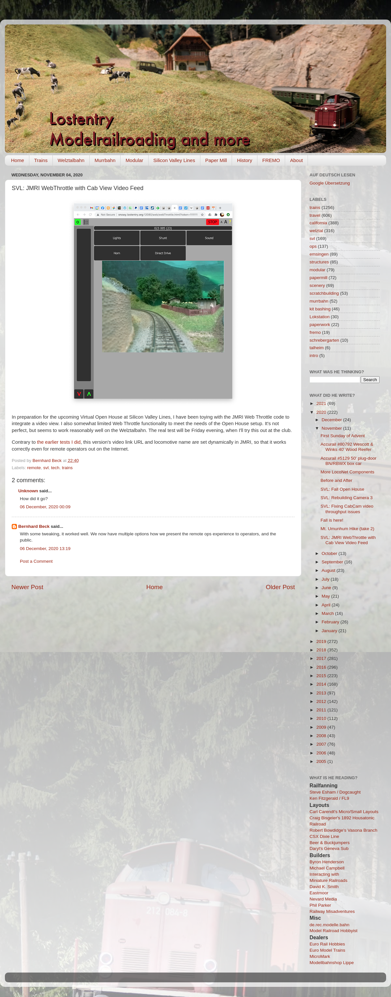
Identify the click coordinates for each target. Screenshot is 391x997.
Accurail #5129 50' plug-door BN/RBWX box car (348, 461)
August (329, 570)
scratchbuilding (324, 293)
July (326, 579)
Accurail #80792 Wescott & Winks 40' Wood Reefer (347, 447)
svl (46, 467)
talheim (317, 347)
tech (55, 467)
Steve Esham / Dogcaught (335, 792)
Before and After (337, 480)
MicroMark (320, 956)
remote (34, 467)
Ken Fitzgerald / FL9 (329, 798)
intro (314, 355)
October (330, 553)
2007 (321, 744)
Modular (134, 160)
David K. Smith (324, 886)
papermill (318, 277)
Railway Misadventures (332, 911)
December (332, 419)
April (327, 605)
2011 (321, 709)
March (328, 613)
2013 (321, 693)
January (330, 630)
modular (318, 269)
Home (17, 160)
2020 (321, 412)
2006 (321, 753)
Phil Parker (320, 905)
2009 (321, 727)
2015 (321, 675)
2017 (321, 658)
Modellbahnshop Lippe (332, 962)
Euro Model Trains (327, 950)
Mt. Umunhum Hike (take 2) (347, 528)
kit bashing (320, 308)
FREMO (271, 160)
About (296, 160)
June (327, 587)
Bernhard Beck (34, 526)
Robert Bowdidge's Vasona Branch (343, 830)
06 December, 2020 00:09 (45, 506)
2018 (321, 649)
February (331, 621)
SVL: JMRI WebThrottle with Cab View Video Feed (348, 540)
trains (67, 467)
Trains (41, 160)
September (333, 561)
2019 (321, 641)
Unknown (28, 490)
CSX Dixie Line (324, 836)
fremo (315, 332)
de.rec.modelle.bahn (329, 924)
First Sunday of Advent (343, 435)
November (332, 428)
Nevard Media (323, 899)
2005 (321, 761)
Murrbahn (104, 160)
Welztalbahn (71, 160)
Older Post (280, 587)
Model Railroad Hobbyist (333, 930)
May (326, 596)
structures (319, 262)
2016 (321, 667)
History (244, 160)
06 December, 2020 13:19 (45, 548)
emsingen (319, 254)
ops (313, 246)
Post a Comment (36, 561)
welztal (316, 230)
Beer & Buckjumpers (330, 842)
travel (315, 215)
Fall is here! (332, 520)
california (318, 222)
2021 (321, 403)
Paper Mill (216, 160)
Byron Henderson (327, 861)
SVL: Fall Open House (342, 489)
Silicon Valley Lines (174, 160)
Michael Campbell (327, 868)
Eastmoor (319, 892)
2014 (321, 684)
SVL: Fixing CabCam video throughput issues (347, 509)
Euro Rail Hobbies (327, 944)
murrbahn (319, 301)
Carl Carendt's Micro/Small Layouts (344, 811)
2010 (321, 718)
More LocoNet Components (347, 471)
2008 (321, 735)
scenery (317, 285)
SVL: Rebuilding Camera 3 (347, 497)
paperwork (320, 324)
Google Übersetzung (330, 183)
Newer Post (27, 587)
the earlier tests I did (59, 442)
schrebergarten (324, 340)
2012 (321, 701)
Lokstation (320, 316)
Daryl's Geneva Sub (329, 848)
